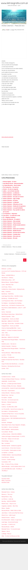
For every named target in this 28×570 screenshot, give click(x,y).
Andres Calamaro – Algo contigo (11, 198)
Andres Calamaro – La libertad (11, 202)
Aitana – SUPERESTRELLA (8, 275)
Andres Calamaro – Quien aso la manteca (13, 228)
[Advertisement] (12, 45)
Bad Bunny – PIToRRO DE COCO (10, 298)
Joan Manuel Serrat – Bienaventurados (13, 183)
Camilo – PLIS (5, 368)
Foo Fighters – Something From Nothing (11, 303)
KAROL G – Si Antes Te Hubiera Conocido (12, 330)
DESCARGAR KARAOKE (7, 137)
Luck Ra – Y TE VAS (6, 355)
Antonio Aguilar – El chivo (9, 181)
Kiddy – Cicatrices (6, 291)
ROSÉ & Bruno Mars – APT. (8, 280)
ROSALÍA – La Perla (6, 268)
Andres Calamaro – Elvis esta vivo (11, 236)
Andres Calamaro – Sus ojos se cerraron (13, 196)
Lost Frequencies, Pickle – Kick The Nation (12, 300)
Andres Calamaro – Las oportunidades (13, 208)
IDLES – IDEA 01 (6, 335)
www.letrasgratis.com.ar (14, 3)
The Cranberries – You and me (11, 187)
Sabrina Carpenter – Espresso (9, 346)
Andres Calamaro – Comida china (11, 234)
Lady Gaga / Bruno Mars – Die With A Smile (12, 323)
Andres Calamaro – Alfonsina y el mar (12, 204)
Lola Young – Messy (7, 287)
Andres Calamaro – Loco (9, 226)
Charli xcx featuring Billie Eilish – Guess (11, 328)
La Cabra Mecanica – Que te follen (12, 185)
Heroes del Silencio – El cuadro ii (11, 219)
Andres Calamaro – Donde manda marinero (14, 225)
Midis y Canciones (6, 480)
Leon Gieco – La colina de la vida (11, 215)
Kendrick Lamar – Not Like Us (9, 344)
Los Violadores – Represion (10, 213)
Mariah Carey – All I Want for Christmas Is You (13, 305)
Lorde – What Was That (7, 284)
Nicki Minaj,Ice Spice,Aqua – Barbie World (12, 314)
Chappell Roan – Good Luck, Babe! (10, 319)
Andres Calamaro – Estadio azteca (12, 194)
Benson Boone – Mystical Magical (10, 282)
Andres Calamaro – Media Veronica (12, 230)
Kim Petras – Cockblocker (8, 357)
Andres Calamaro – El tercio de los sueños (14, 232)
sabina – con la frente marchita (11, 191)
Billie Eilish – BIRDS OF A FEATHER (10, 321)
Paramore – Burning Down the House (11, 366)
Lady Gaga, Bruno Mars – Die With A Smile (12, 296)
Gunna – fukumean (6, 312)
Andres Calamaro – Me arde (10, 238)
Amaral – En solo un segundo (10, 189)
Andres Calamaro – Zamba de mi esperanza (14, 206)
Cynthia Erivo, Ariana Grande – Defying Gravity (13, 289)
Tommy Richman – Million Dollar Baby (11, 352)
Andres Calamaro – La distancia (11, 193)
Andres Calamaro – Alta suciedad (11, 221)
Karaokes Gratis (5, 482)
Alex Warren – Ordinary (7, 277)
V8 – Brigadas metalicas (9, 217)
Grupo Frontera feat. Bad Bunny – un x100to (12, 363)
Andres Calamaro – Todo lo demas (12, 223)
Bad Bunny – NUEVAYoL (8, 293)
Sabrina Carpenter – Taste (8, 316)
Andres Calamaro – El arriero (10, 200)
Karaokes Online (6, 478)
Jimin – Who (5, 332)
